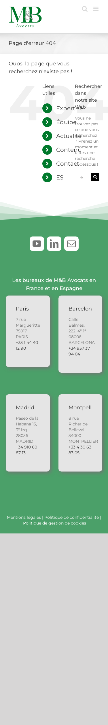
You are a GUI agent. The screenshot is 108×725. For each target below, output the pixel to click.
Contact (67, 163)
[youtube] (37, 243)
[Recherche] (95, 177)
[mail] (71, 243)
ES (59, 177)
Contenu (69, 149)
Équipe (66, 122)
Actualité (69, 135)
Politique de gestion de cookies (54, 523)
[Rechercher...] (83, 177)
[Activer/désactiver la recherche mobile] (85, 9)
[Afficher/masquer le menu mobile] (96, 9)
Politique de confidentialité (71, 517)
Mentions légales (24, 517)
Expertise (69, 108)
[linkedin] (54, 243)
